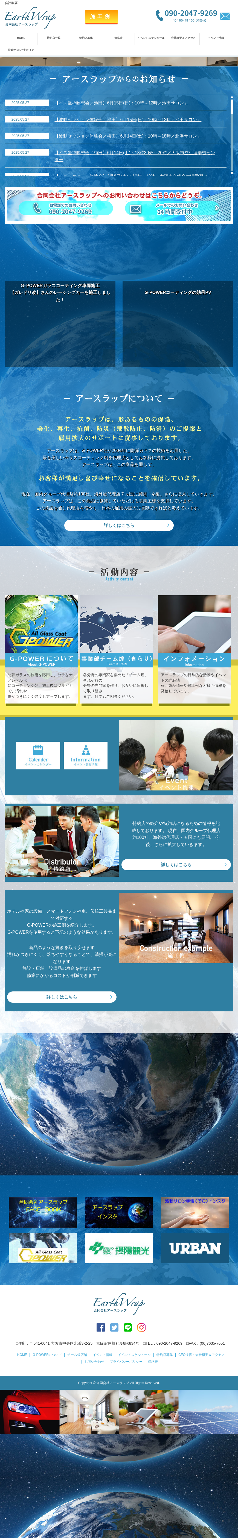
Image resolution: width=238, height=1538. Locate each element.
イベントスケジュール (151, 37)
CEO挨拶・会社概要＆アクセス (201, 1459)
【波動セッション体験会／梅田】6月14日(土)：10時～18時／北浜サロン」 (127, 240)
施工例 (101, 16)
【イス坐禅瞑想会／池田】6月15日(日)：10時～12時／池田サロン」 (121, 207)
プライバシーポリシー (126, 1465)
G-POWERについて (47, 1459)
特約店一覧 (53, 37)
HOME (21, 37)
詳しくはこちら (119, 629)
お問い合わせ (94, 1465)
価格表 (118, 37)
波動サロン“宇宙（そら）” (21, 54)
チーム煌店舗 (77, 1459)
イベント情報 (216, 37)
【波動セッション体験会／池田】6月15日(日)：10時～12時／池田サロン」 (127, 223)
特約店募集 (86, 37)
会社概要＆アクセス (183, 37)
